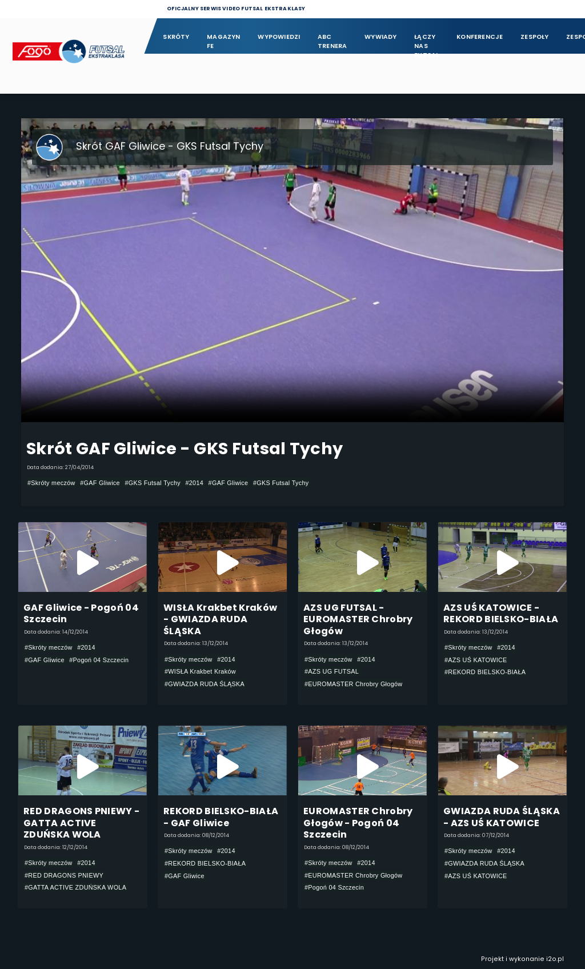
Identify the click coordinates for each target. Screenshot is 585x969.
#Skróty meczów (51, 482)
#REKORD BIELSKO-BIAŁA (485, 671)
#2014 (194, 482)
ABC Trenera (332, 41)
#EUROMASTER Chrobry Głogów (353, 683)
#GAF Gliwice (100, 482)
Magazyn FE (224, 41)
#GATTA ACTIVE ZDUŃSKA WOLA (75, 887)
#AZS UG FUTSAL (331, 671)
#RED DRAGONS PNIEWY (64, 875)
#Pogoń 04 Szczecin (99, 659)
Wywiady (380, 37)
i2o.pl (555, 959)
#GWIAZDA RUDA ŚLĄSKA (205, 683)
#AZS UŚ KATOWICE (475, 659)
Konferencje (479, 37)
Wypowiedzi (279, 37)
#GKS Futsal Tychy (153, 482)
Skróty (176, 37)
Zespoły (534, 37)
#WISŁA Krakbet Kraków (200, 671)
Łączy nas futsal (426, 42)
